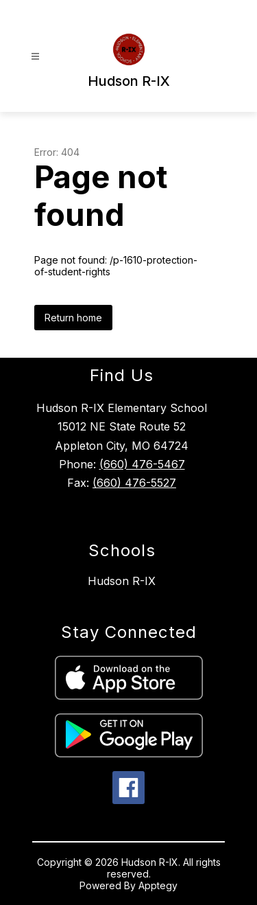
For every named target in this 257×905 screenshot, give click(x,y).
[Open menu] (35, 57)
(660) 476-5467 (142, 464)
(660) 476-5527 (134, 483)
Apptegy (158, 885)
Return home (73, 317)
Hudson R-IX (122, 581)
